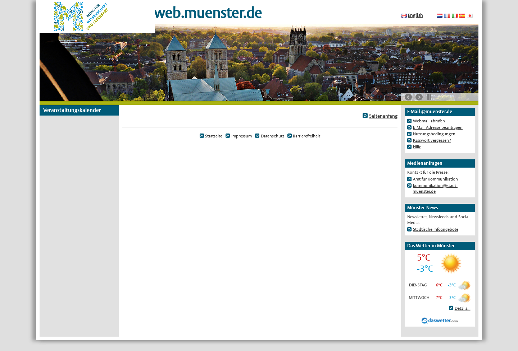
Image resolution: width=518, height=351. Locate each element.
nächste (419, 97)
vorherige (408, 97)
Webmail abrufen (429, 120)
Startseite (213, 136)
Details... (463, 308)
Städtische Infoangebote (435, 229)
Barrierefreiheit (306, 136)
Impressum (241, 136)
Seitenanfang (383, 116)
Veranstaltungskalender (72, 110)
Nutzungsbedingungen (434, 133)
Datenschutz (272, 136)
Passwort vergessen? (432, 140)
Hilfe (417, 146)
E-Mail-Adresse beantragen (438, 127)
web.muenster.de (208, 13)
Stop (429, 96)
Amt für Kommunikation (435, 179)
